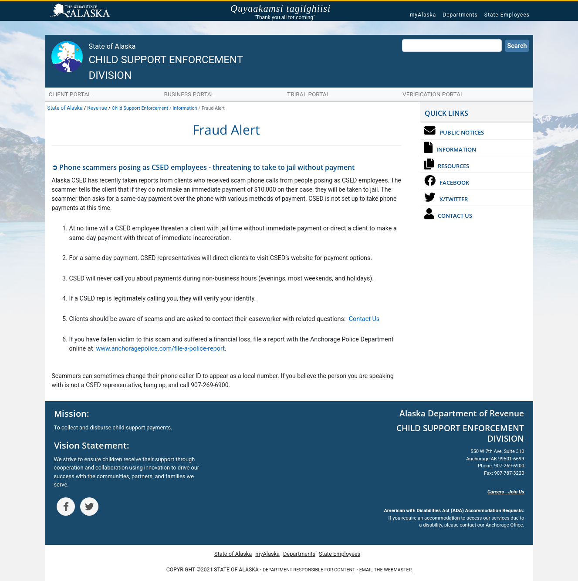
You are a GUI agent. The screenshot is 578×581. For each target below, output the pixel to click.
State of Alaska (81, 11)
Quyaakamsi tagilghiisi (284, 8)
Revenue (97, 108)
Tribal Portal (308, 94)
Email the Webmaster (385, 570)
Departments (460, 15)
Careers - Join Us (505, 492)
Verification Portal (432, 94)
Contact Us (364, 319)
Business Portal (189, 94)
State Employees (507, 15)
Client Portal (70, 94)
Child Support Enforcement (140, 108)
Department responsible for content (309, 570)
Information (184, 108)
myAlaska (423, 15)
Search (517, 46)
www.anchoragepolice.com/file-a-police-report (160, 348)
